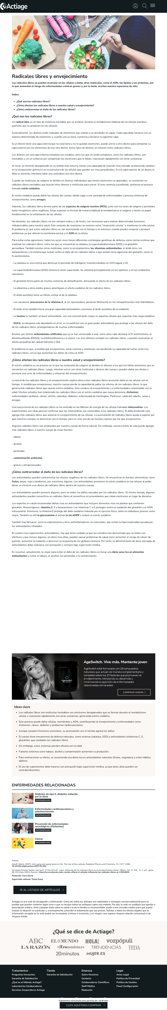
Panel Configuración (127, 986)
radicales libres (25, 83)
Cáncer (39, 839)
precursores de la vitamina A (46, 302)
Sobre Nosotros (90, 974)
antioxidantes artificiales (47, 334)
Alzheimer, (132, 392)
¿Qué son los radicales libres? (33, 101)
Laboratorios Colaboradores (27, 986)
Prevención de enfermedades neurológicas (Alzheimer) (51, 825)
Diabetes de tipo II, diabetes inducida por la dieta (56, 795)
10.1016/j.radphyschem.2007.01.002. (29, 866)
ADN (71, 233)
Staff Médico (88, 986)
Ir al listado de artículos (40, 890)
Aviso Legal (122, 974)
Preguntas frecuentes (23, 974)
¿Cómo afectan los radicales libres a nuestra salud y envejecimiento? (55, 105)
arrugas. (41, 199)
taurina (21, 316)
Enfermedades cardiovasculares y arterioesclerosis (54, 810)
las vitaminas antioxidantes (106, 248)
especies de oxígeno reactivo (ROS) (86, 206)
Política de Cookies (126, 982)
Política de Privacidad (128, 978)
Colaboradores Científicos (95, 982)
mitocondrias (135, 407)
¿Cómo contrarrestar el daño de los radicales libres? (45, 109)
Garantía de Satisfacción (25, 978)
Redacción (16, 875)
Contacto (86, 978)
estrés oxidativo (30, 188)
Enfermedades (43, 800)
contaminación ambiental (28, 458)
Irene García (27, 875)
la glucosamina (46, 515)
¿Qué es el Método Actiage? (27, 982)
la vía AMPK (73, 515)
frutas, (15, 481)
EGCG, (17, 323)
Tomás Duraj (37, 879)
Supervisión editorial (21, 879)
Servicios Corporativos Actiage (28, 990)
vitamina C (47, 507)
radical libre (22, 122)
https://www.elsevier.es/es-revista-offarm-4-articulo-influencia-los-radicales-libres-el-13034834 (84, 872)
